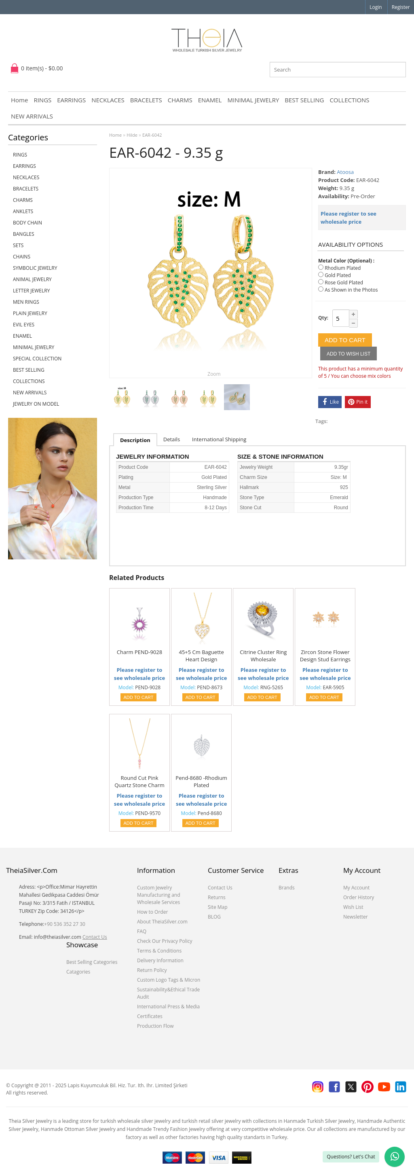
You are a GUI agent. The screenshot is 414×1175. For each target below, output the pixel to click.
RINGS (42, 100)
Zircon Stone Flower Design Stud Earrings (325, 655)
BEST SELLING (304, 100)
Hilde (132, 135)
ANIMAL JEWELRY (32, 279)
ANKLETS (23, 211)
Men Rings (26, 302)
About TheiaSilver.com (162, 921)
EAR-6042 (152, 135)
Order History (358, 897)
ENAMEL (210, 100)
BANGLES (23, 234)
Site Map (218, 907)
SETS (18, 245)
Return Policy (152, 970)
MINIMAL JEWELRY (253, 100)
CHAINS (21, 256)
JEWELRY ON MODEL (36, 403)
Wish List (353, 907)
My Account (356, 887)
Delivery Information (160, 960)
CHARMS (180, 100)
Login (376, 7)
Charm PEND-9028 (139, 652)
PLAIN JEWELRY (30, 313)
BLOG (214, 916)
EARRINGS (71, 100)
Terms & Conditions (159, 950)
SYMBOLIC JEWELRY (35, 268)
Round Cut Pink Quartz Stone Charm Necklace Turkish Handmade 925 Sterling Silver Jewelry (139, 782)
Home (19, 100)
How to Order (152, 911)
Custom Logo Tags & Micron (168, 979)
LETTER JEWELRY (31, 290)
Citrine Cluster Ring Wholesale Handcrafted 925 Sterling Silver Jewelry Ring (263, 656)
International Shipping (219, 439)
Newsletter (355, 916)
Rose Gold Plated (344, 282)
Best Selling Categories (91, 962)
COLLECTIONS (349, 100)
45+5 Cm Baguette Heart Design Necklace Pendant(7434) (201, 656)
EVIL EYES (23, 324)
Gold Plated (338, 275)
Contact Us (94, 937)
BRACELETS (146, 100)
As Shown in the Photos (351, 289)
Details (171, 439)
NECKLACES (108, 100)
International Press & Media (168, 1006)
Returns (217, 897)
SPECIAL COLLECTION (37, 358)
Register (401, 7)
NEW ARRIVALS (32, 116)
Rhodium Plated (343, 268)
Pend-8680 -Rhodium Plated (201, 781)
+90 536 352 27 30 (64, 924)
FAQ (141, 931)
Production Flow (155, 1026)
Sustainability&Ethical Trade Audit (168, 993)
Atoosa (345, 172)
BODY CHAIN (27, 222)
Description (135, 440)
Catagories (78, 971)
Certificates (150, 1016)
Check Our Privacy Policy (164, 941)
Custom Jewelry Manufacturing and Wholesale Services (158, 895)
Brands (287, 887)
